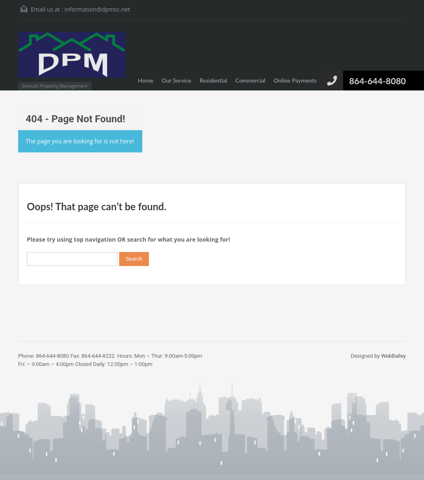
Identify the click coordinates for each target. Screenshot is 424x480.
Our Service (176, 80)
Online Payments (294, 80)
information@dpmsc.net (97, 9)
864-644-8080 (377, 81)
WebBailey (393, 356)
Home (145, 80)
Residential (213, 80)
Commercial (251, 80)
